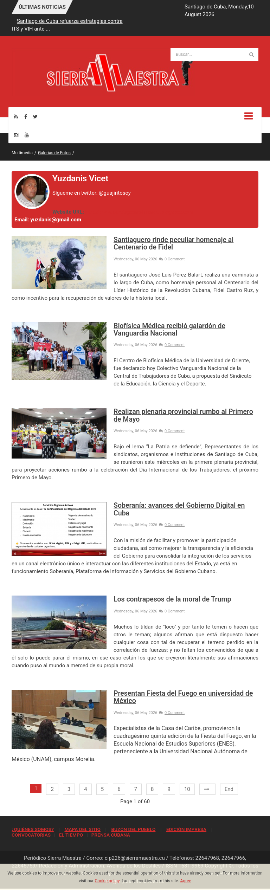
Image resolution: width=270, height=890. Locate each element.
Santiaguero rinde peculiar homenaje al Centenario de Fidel (173, 243)
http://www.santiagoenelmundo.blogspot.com (139, 212)
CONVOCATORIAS (31, 835)
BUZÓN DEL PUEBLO (133, 829)
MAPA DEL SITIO (82, 829)
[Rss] (16, 116)
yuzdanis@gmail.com (55, 219)
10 (187, 789)
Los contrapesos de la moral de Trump (172, 599)
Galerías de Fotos (54, 152)
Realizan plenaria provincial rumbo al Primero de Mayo (183, 415)
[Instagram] (16, 134)
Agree (185, 880)
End (229, 789)
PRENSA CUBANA (110, 835)
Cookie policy (107, 880)
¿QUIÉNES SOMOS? (33, 829)
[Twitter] (35, 116)
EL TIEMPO (71, 835)
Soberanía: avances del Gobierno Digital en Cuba (179, 509)
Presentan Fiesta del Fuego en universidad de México (183, 697)
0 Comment (172, 259)
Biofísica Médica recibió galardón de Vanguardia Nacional (169, 329)
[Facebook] (25, 116)
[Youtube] (27, 134)
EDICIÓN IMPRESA (186, 829)
